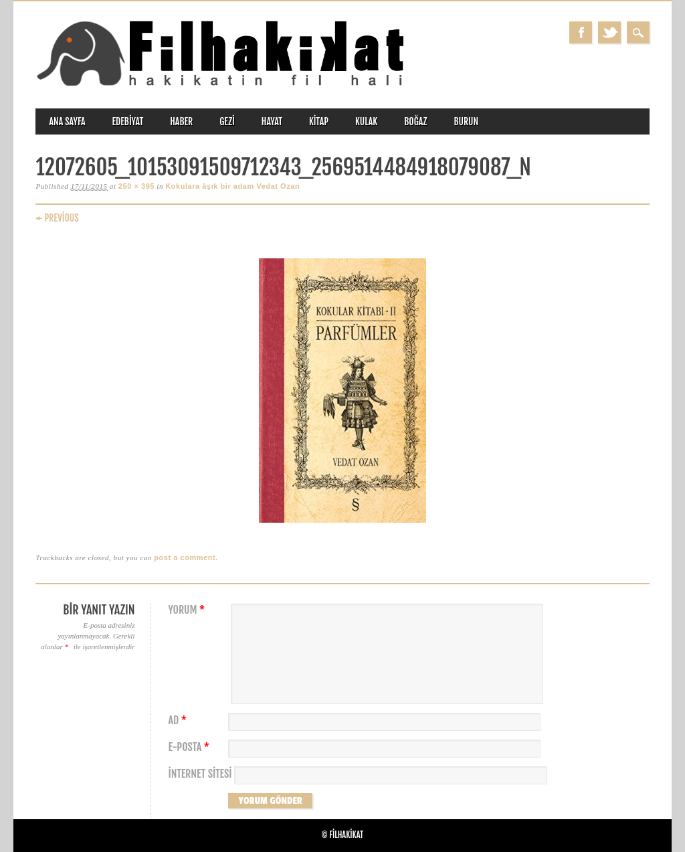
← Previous (56, 218)
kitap (318, 121)
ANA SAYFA (67, 121)
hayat (272, 121)
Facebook (580, 32)
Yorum (188, 610)
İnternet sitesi (199, 774)
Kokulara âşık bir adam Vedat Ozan (232, 186)
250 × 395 (136, 186)
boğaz (415, 121)
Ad (178, 720)
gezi (227, 121)
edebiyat (128, 121)
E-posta (190, 747)
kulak (366, 121)
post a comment (184, 557)
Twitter (609, 32)
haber (181, 121)
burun (466, 121)
